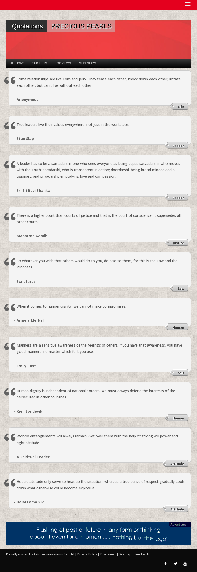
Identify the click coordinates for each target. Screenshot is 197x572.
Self (181, 373)
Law (181, 288)
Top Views (63, 63)
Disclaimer (108, 554)
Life (181, 107)
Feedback (142, 554)
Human (178, 327)
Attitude (177, 464)
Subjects (39, 63)
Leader (178, 146)
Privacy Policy (87, 554)
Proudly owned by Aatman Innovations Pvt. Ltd (40, 554)
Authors (17, 63)
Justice (178, 243)
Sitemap (125, 554)
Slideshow (87, 63)
